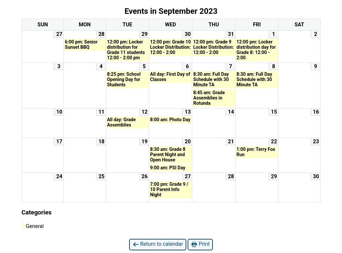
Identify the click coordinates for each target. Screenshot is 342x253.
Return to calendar (157, 244)
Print (200, 244)
